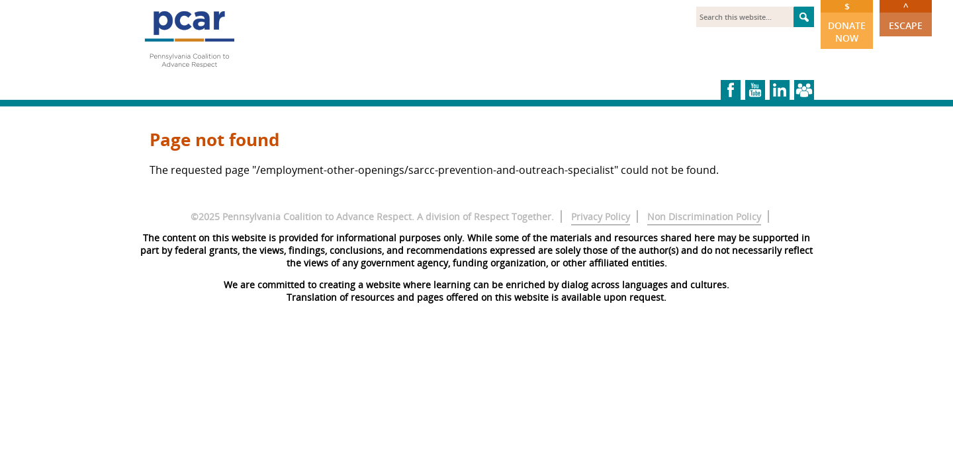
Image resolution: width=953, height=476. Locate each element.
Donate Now (847, 22)
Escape (906, 16)
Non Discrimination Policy (704, 216)
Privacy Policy (600, 216)
